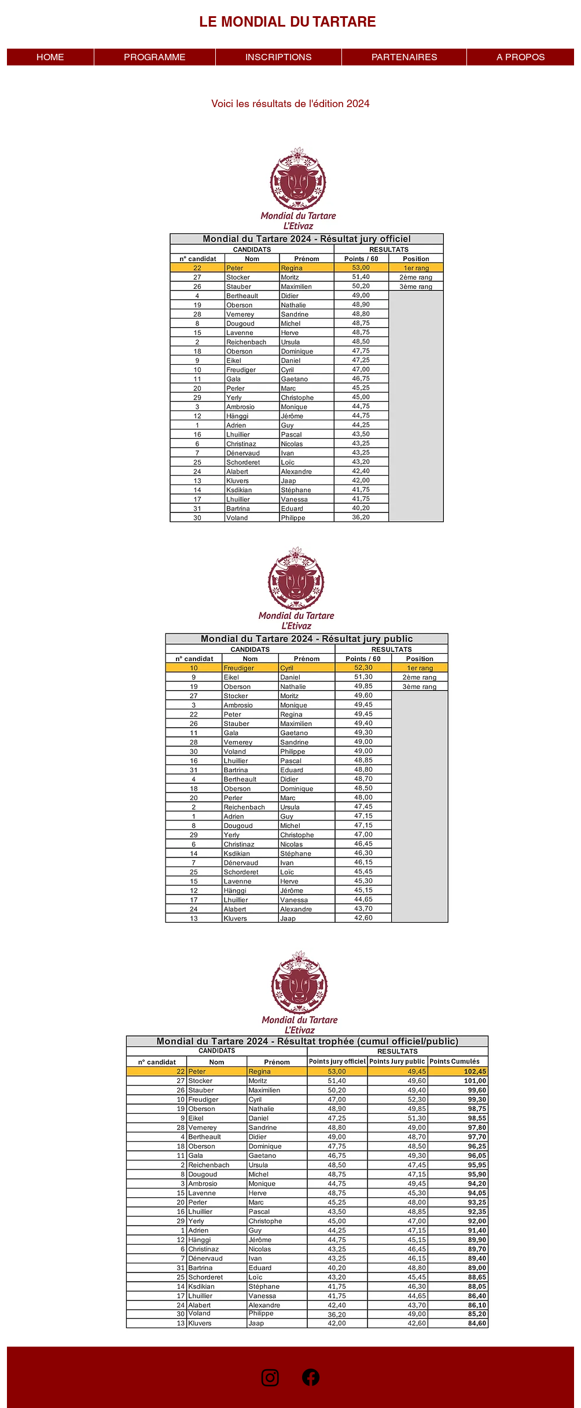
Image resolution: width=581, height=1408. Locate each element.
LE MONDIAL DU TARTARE (287, 21)
